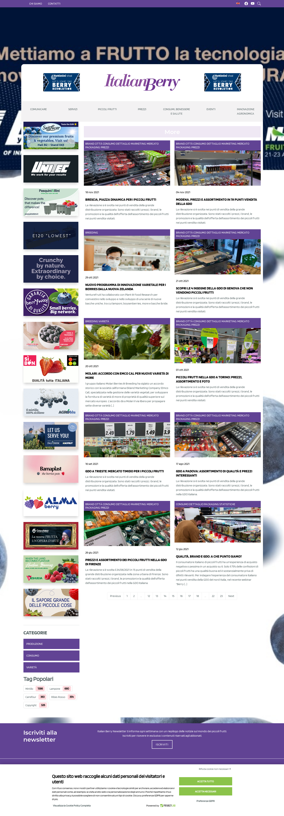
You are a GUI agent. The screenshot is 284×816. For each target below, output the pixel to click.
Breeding (91, 232)
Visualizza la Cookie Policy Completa (72, 805)
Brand (89, 143)
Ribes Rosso (58, 697)
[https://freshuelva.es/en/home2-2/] (51, 572)
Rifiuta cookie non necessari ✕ (215, 768)
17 (189, 596)
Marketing (138, 143)
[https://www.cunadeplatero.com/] (51, 538)
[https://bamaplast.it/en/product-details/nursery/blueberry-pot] (51, 472)
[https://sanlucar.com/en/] (51, 138)
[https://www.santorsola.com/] (51, 605)
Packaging (92, 147)
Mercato (153, 143)
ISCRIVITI (162, 744)
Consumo (32, 655)
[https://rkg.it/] (51, 271)
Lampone (55, 688)
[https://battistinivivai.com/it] (61, 82)
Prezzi (105, 147)
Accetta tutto (205, 781)
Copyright (31, 705)
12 (149, 596)
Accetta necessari (205, 791)
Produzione (34, 644)
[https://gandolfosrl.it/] (51, 505)
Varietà (31, 667)
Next (231, 596)
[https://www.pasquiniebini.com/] (51, 205)
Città (98, 143)
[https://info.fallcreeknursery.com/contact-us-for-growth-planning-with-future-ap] (51, 438)
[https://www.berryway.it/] (51, 305)
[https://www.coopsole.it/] (51, 372)
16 (181, 596)
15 (173, 596)
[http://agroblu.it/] (51, 405)
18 (197, 596)
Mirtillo (29, 688)
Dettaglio (123, 143)
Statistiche (227, 504)
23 (221, 596)
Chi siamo (35, 3)
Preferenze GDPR (205, 801)
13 (157, 596)
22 (213, 596)
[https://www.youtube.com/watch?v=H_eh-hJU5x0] (51, 238)
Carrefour (30, 697)
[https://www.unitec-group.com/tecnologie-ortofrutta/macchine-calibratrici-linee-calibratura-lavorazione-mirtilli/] (51, 171)
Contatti (54, 3)
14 (165, 596)
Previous (115, 596)
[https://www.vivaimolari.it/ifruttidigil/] (51, 338)
